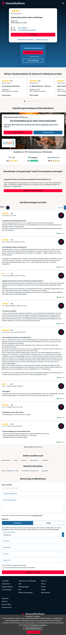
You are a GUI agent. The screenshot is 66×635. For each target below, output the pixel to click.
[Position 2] (27, 101)
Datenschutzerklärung (12, 567)
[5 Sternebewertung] (16, 488)
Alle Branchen (6, 584)
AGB (8, 565)
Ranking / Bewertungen (26, 592)
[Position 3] (29, 101)
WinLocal (4, 601)
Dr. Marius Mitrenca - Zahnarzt (40, 86)
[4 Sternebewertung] (13, 488)
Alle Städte (5, 581)
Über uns (44, 581)
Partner (43, 586)
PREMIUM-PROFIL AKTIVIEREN (33, 52)
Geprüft (60, 233)
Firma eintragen (6, 589)
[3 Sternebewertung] (10, 488)
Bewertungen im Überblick (26, 39)
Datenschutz (22, 581)
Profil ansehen (10, 95)
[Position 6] (36, 101)
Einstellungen (31, 581)
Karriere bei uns (6, 607)
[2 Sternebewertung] (7, 488)
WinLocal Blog (6, 604)
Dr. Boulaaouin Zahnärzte (11, 86)
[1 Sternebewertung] (3, 488)
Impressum (5, 598)
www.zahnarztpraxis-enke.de (27, 30)
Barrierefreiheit (45, 592)
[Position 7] (38, 101)
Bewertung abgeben (42, 39)
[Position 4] (31, 101)
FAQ (20, 589)
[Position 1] (24, 101)
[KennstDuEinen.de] (13, 3)
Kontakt (43, 589)
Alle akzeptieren (33, 632)
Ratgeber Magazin (7, 586)
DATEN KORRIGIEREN (33, 60)
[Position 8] (41, 101)
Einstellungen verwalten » (38, 625)
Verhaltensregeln (37, 515)
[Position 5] (34, 101)
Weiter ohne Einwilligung (33, 628)
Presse (43, 584)
